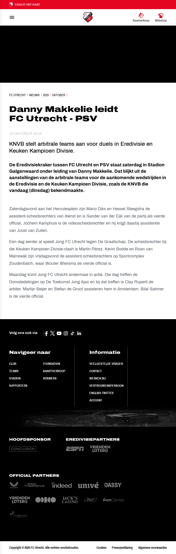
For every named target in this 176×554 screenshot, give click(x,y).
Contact (95, 371)
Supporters (18, 386)
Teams (14, 371)
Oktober (58, 95)
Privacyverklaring (122, 548)
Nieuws (34, 95)
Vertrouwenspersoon (106, 386)
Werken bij (97, 378)
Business (50, 378)
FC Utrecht (17, 95)
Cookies (101, 548)
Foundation (51, 364)
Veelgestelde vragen (106, 364)
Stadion (15, 378)
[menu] (12, 17)
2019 (46, 95)
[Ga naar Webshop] (161, 17)
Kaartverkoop (54, 371)
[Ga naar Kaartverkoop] (141, 17)
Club (12, 364)
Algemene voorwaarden (152, 548)
